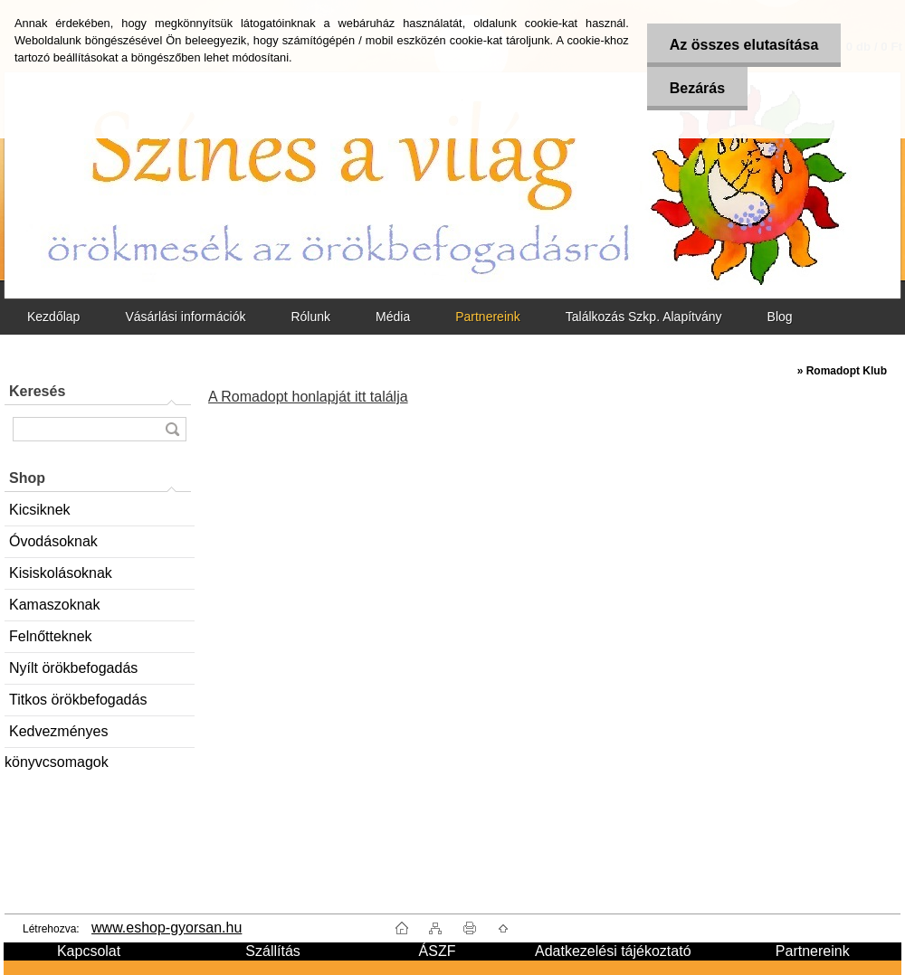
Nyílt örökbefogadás (73, 668)
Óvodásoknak (53, 541)
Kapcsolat (88, 951)
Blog (780, 316)
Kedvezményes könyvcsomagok (57, 736)
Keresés (37, 391)
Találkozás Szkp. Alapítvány (644, 316)
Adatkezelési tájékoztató (613, 951)
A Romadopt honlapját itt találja (308, 396)
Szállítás (272, 951)
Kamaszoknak (54, 604)
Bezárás (697, 88)
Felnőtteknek (50, 636)
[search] (172, 429)
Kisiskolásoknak (60, 573)
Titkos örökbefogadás (78, 699)
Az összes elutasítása (744, 44)
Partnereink (487, 316)
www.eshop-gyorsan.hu (166, 927)
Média (393, 316)
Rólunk (310, 316)
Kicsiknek (40, 509)
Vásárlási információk (185, 316)
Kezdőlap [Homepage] (53, 316)
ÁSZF (437, 951)
